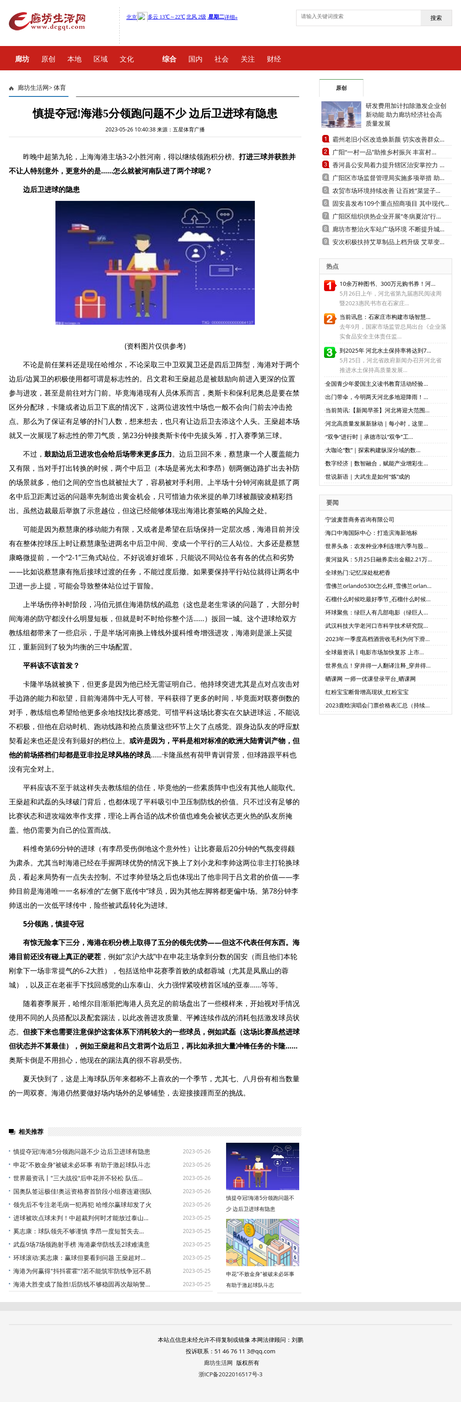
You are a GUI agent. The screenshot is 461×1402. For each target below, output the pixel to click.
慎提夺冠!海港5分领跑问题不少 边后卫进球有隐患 (81, 1151)
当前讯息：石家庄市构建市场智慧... (385, 317)
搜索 (436, 18)
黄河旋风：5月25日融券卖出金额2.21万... (378, 559)
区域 (101, 59)
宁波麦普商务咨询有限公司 (360, 519)
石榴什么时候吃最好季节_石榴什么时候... (377, 599)
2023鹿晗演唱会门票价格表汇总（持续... (377, 705)
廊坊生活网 (33, 88)
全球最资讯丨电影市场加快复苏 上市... (374, 652)
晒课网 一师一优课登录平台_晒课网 (370, 679)
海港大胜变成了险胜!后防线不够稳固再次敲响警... (81, 1284)
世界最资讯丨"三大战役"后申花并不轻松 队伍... (78, 1178)
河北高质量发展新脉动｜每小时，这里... (376, 423)
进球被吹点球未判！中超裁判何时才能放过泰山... (80, 1218)
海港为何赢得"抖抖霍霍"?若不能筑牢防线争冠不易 (82, 1271)
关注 (248, 59)
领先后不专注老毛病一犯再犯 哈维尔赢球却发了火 (82, 1204)
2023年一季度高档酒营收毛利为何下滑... (377, 639)
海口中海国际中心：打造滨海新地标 (371, 533)
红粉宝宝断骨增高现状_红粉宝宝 (367, 692)
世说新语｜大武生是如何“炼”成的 (367, 476)
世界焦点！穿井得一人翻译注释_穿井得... (377, 665)
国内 (195, 59)
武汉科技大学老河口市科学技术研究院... (376, 626)
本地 (74, 59)
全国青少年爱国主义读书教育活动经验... (376, 384)
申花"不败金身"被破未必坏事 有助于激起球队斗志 (81, 1164)
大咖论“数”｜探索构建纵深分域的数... (372, 450)
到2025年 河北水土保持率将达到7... (385, 350)
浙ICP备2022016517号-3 (231, 1374)
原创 (48, 59)
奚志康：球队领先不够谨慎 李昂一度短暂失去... (78, 1231)
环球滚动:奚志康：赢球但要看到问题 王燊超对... (79, 1257)
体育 (60, 88)
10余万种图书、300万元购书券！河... (387, 284)
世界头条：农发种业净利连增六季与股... (376, 546)
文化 (127, 59)
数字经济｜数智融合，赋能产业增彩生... (376, 463)
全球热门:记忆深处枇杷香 (357, 572)
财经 (274, 59)
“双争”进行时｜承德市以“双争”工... (369, 437)
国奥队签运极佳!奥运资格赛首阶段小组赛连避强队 (82, 1191)
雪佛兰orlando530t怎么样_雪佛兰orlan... (378, 586)
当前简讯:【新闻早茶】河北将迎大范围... (377, 410)
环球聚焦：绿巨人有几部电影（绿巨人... (376, 612)
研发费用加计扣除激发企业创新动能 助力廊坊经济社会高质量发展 (406, 114)
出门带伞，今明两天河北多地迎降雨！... (376, 397)
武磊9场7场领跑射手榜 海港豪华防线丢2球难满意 (81, 1244)
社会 (222, 59)
